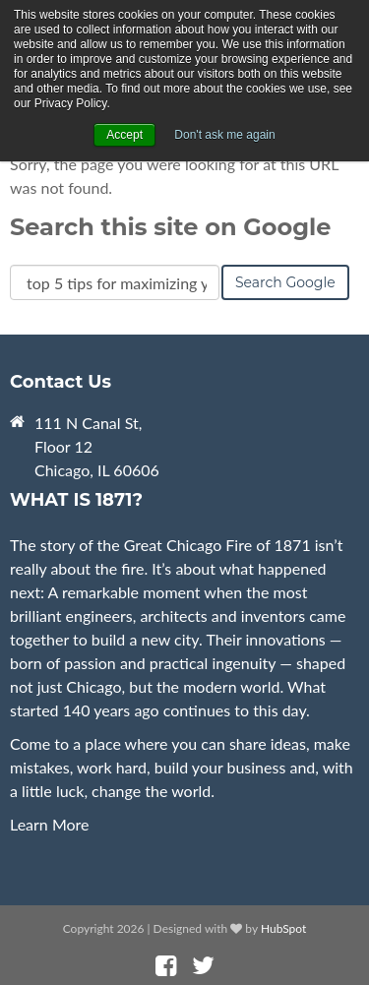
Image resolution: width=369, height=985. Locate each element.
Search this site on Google (170, 227)
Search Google (285, 282)
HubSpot (283, 928)
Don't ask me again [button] (224, 135)
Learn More (50, 824)
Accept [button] (124, 135)
